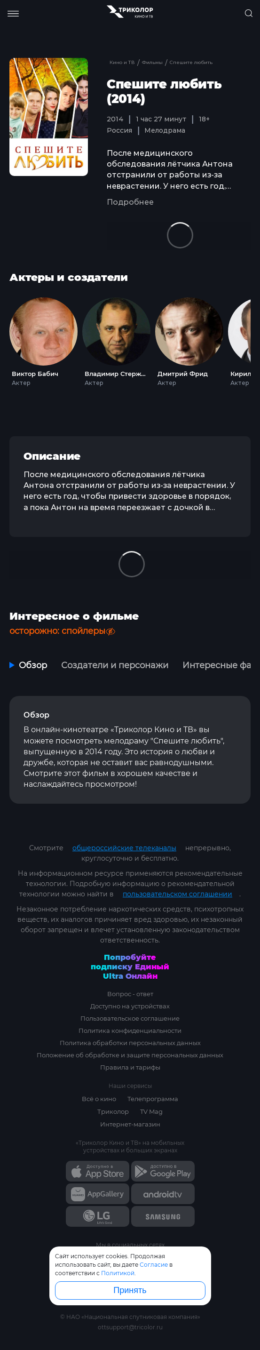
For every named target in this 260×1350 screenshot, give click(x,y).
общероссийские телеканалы (124, 848)
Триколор (113, 1111)
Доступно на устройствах (130, 1006)
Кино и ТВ (122, 62)
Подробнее (130, 202)
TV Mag (151, 1111)
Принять (129, 1290)
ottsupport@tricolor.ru (130, 1327)
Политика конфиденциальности (130, 1030)
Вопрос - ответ (130, 994)
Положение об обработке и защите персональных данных (130, 1055)
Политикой (117, 1273)
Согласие (154, 1264)
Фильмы (153, 62)
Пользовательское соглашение (130, 1018)
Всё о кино (99, 1098)
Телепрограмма (152, 1098)
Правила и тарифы (130, 1067)
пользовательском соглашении (177, 894)
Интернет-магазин (130, 1124)
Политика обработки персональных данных (130, 1042)
